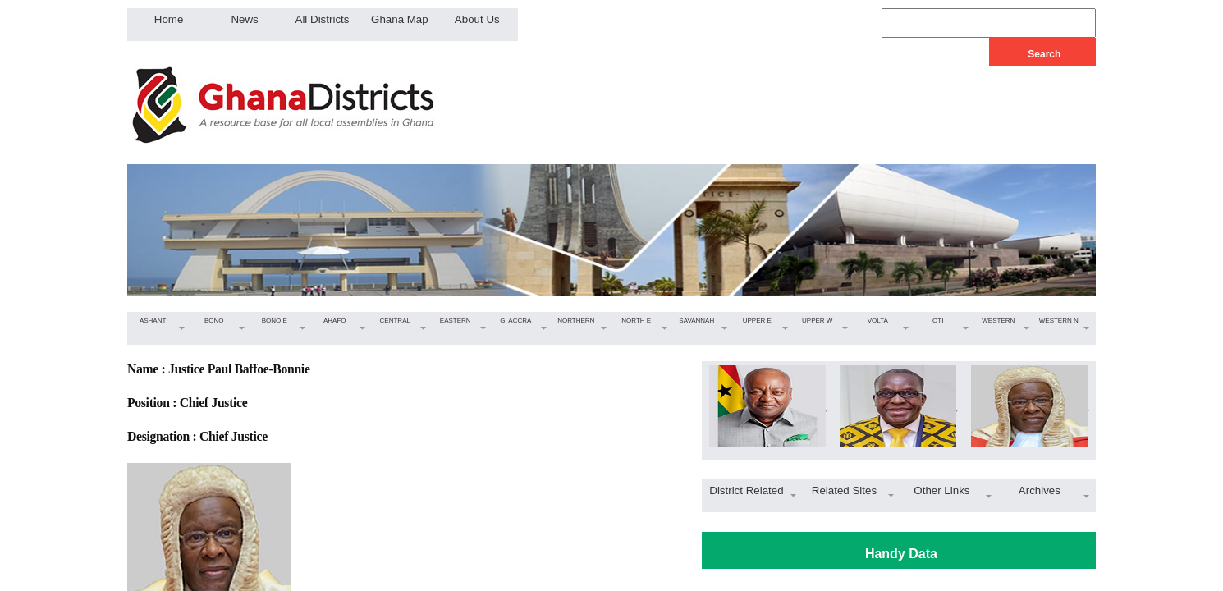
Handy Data (901, 554)
